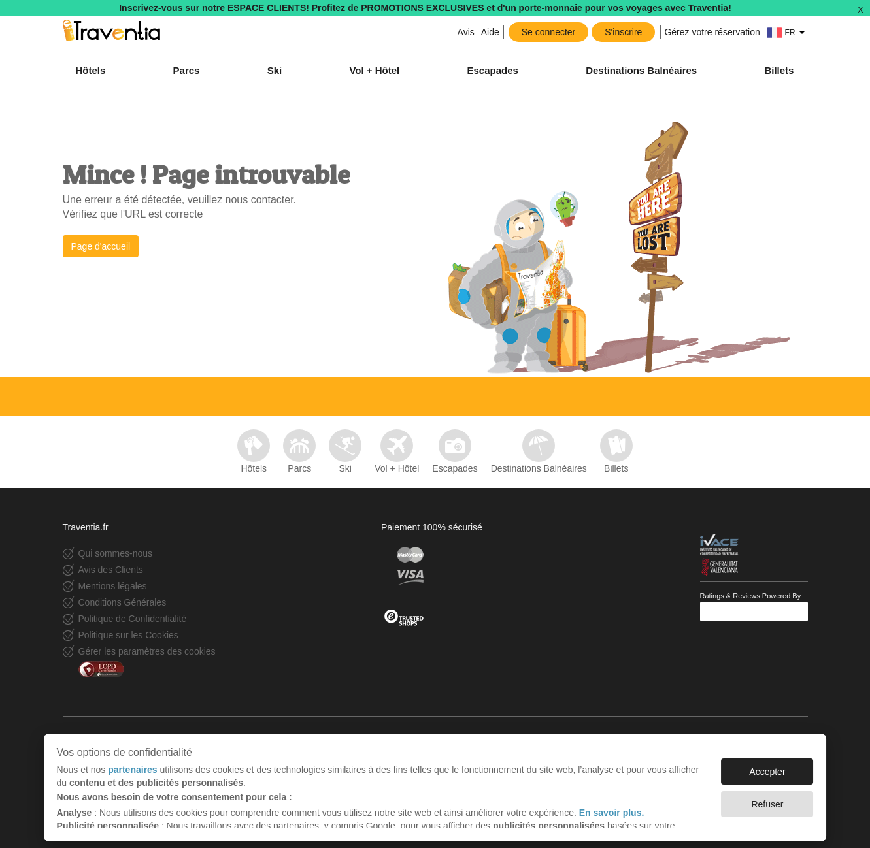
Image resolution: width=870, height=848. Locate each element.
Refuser (767, 797)
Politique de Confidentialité (132, 618)
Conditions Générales (122, 602)
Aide (490, 32)
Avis (466, 32)
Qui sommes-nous (115, 553)
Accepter (767, 765)
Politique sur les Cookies (128, 635)
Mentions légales (112, 586)
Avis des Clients (110, 569)
